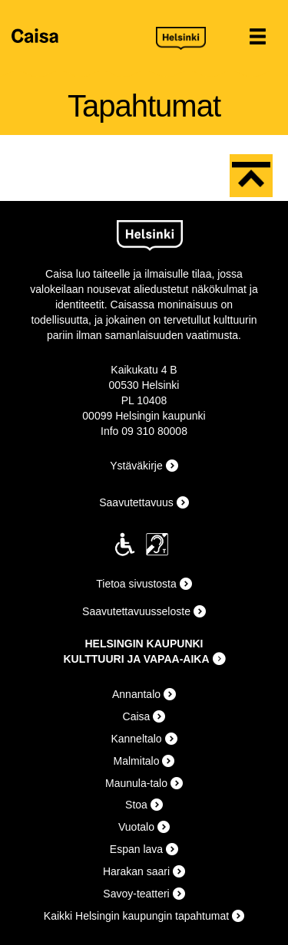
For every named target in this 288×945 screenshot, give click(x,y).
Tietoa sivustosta (136, 584)
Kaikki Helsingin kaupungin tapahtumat (136, 916)
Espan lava (136, 849)
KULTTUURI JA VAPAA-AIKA (136, 659)
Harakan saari (136, 871)
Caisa (78, 35)
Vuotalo (136, 827)
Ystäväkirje (136, 465)
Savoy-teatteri (136, 893)
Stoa (136, 804)
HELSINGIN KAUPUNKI (143, 643)
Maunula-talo (136, 783)
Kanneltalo (136, 739)
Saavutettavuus (136, 502)
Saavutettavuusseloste (136, 611)
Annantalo (136, 694)
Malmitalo (137, 761)
